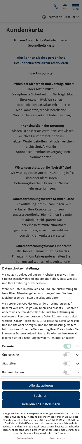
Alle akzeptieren (41, 385)
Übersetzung (10, 355)
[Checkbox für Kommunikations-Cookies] (67, 372)
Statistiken (9, 363)
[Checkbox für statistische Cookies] (67, 363)
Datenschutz (25, 438)
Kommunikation (13, 372)
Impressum (57, 438)
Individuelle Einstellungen (41, 404)
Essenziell (8, 346)
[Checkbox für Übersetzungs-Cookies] (67, 354)
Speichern (41, 395)
